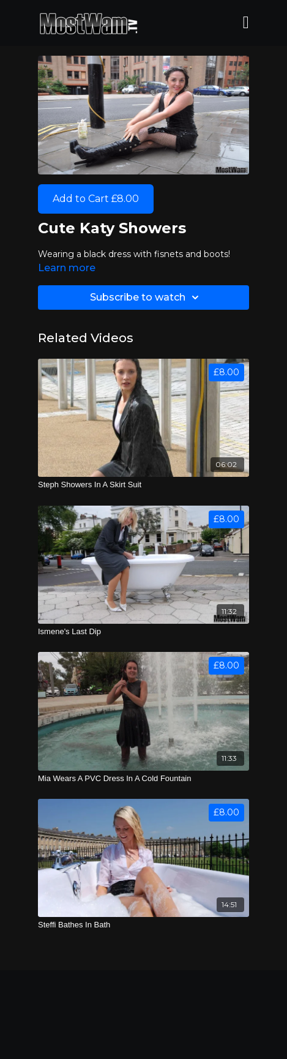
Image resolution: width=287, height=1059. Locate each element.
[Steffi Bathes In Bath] (143, 925)
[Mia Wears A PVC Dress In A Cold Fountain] (143, 779)
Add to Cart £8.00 (96, 198)
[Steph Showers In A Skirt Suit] (143, 485)
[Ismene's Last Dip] (143, 632)
